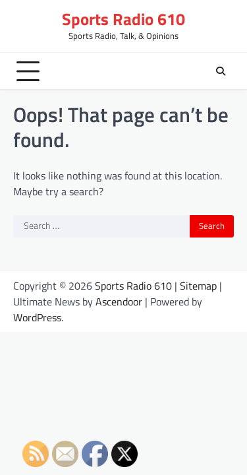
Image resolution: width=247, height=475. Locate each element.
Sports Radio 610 (123, 19)
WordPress (37, 317)
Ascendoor (119, 301)
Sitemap (198, 286)
